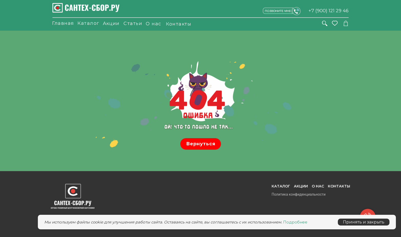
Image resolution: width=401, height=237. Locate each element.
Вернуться (200, 144)
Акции (111, 23)
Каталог (88, 23)
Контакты (178, 24)
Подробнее (295, 222)
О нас (153, 24)
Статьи (133, 23)
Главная (63, 23)
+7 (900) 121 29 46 (328, 11)
